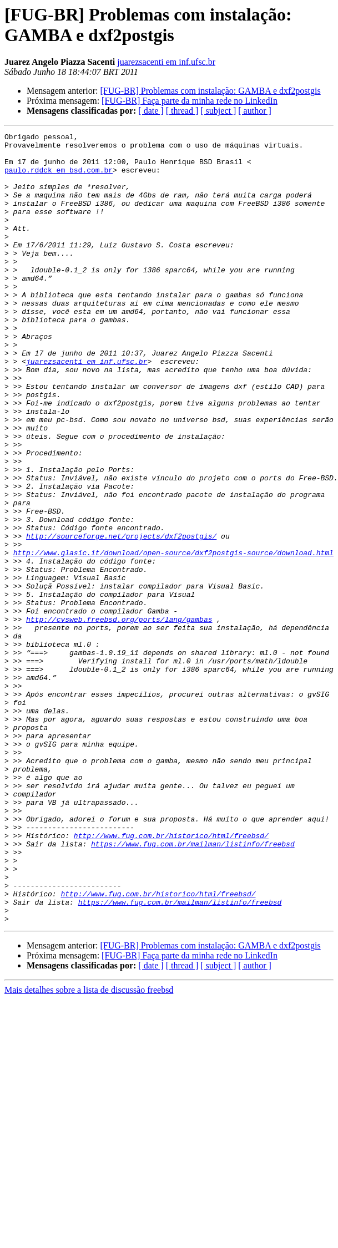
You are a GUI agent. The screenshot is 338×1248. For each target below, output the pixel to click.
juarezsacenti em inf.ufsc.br (166, 62)
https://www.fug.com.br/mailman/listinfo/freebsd (193, 987)
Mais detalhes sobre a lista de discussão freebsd (88, 1148)
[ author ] (254, 110)
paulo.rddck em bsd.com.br (58, 178)
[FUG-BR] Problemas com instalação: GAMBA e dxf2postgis (210, 90)
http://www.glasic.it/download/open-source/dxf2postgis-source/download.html (173, 637)
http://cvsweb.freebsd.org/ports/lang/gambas (119, 717)
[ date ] (150, 110)
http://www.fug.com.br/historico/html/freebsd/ (171, 977)
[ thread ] (182, 110)
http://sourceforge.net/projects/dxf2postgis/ (121, 617)
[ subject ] (218, 110)
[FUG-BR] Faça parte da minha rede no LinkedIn (190, 100)
